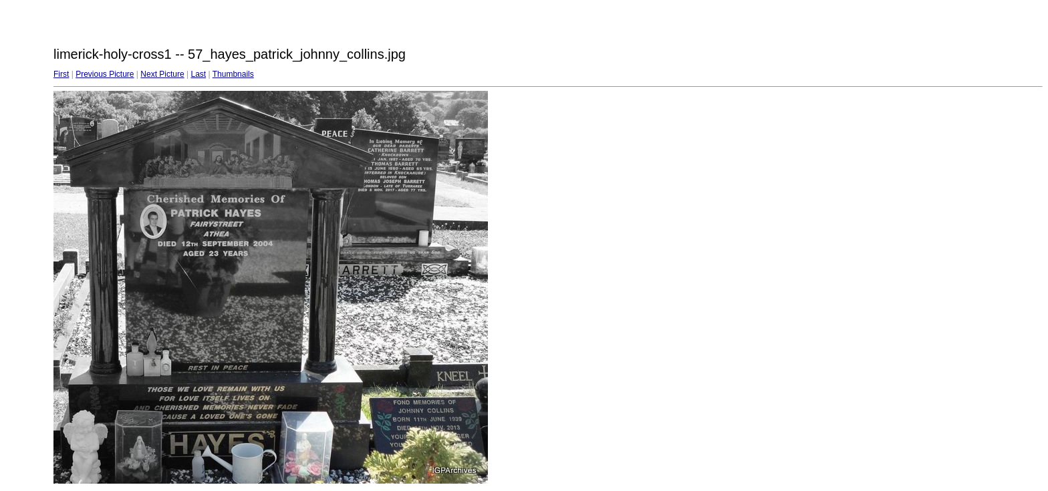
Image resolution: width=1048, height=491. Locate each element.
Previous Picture (105, 74)
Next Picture (162, 74)
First (61, 74)
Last (198, 74)
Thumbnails (233, 74)
